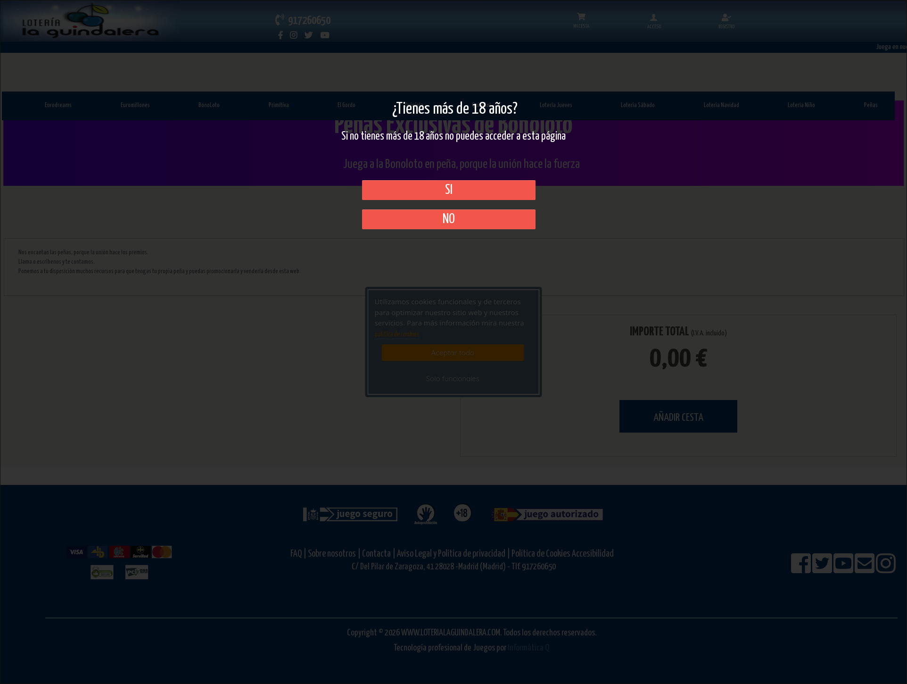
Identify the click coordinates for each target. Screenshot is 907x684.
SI (449, 190)
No (449, 219)
